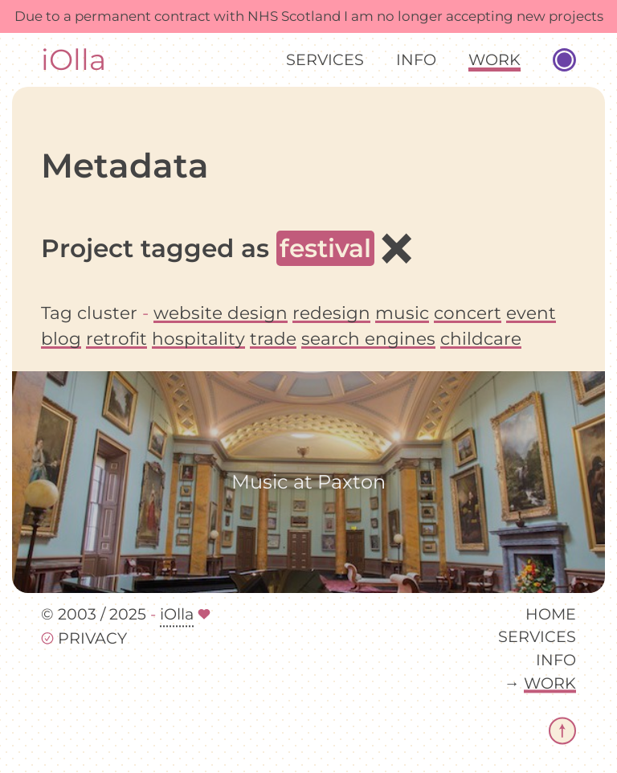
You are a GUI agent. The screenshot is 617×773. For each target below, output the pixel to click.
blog (61, 338)
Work (494, 59)
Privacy (92, 638)
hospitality (198, 338)
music (402, 312)
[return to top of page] (562, 730)
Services (325, 59)
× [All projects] (396, 247)
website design (220, 312)
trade (273, 338)
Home (550, 614)
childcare (480, 338)
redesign (331, 312)
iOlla (73, 60)
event (531, 312)
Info (416, 59)
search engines (368, 338)
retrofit (116, 338)
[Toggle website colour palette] (564, 60)
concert (467, 312)
